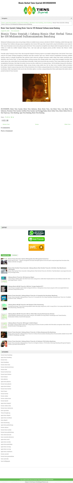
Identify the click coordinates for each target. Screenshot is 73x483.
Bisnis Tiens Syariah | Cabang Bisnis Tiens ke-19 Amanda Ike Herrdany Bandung (32, 295)
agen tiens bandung (11, 22)
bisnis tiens (4, 360)
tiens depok (4, 420)
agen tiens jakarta (6, 381)
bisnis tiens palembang (7, 432)
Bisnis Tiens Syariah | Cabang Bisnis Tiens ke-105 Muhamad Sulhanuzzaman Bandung (30, 28)
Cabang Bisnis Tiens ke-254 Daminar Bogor (21, 277)
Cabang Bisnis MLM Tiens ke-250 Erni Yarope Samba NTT (25, 286)
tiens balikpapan (5, 461)
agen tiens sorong (6, 449)
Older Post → (68, 124)
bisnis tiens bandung (23, 22)
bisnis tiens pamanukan (7, 456)
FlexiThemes (32, 482)
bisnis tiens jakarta (6, 384)
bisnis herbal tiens (6, 372)
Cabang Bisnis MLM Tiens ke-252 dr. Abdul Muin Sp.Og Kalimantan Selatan (31, 314)
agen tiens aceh (5, 439)
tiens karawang (5, 422)
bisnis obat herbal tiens (7, 367)
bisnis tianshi (4, 401)
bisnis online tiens (6, 398)
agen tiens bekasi (6, 386)
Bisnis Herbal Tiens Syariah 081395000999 (37, 2)
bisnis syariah (5, 454)
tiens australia (4, 459)
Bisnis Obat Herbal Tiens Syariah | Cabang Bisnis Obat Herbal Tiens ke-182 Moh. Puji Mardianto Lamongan (37, 268)
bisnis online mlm (6, 405)
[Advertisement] (36, 183)
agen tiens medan (6, 442)
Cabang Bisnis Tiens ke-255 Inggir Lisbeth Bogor (23, 323)
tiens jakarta (4, 379)
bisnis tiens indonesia (7, 408)
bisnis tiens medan (6, 430)
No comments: (15, 31)
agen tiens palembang (7, 425)
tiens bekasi (4, 377)
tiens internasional (6, 434)
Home (3, 22)
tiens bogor (4, 391)
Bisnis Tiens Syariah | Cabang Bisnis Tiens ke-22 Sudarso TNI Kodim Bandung (31, 341)
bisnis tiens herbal (6, 388)
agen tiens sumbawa (6, 451)
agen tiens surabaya (6, 418)
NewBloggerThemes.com (42, 482)
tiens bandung (48, 22)
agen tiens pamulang (6, 444)
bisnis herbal (4, 393)
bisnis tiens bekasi (6, 374)
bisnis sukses (4, 427)
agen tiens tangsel (6, 403)
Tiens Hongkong (5, 413)
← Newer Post (5, 124)
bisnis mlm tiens (5, 364)
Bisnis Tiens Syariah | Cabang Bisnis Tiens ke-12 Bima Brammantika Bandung (32, 332)
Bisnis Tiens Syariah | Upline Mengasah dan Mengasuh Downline (28, 259)
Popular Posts (5, 255)
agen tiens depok (5, 415)
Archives (15, 255)
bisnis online (4, 396)
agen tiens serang (6, 446)
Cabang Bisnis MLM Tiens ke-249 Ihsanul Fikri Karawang (26, 304)
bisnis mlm (4, 369)
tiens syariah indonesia (7, 437)
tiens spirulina (5, 410)
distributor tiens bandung (36, 22)
